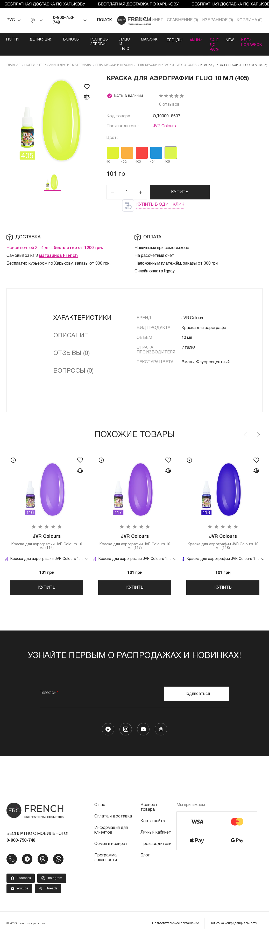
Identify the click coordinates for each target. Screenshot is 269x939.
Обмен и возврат (111, 848)
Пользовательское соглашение (175, 927)
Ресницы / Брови (90, 42)
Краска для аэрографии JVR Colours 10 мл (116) (47, 542)
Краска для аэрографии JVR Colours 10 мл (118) (223, 542)
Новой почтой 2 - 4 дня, (54, 248)
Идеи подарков (258, 42)
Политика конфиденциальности (233, 927)
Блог (145, 859)
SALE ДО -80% (213, 44)
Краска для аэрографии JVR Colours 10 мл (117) (135, 542)
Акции (192, 39)
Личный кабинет (155, 836)
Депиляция (31, 39)
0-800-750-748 (64, 20)
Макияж (140, 39)
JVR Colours (164, 126)
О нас (99, 809)
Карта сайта (152, 825)
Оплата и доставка (113, 820)
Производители (155, 848)
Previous (245, 434)
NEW (233, 39)
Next (258, 434)
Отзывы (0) (71, 353)
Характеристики (82, 318)
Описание (70, 335)
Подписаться (196, 698)
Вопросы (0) (73, 371)
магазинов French (58, 255)
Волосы (62, 39)
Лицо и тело (115, 44)
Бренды (167, 39)
